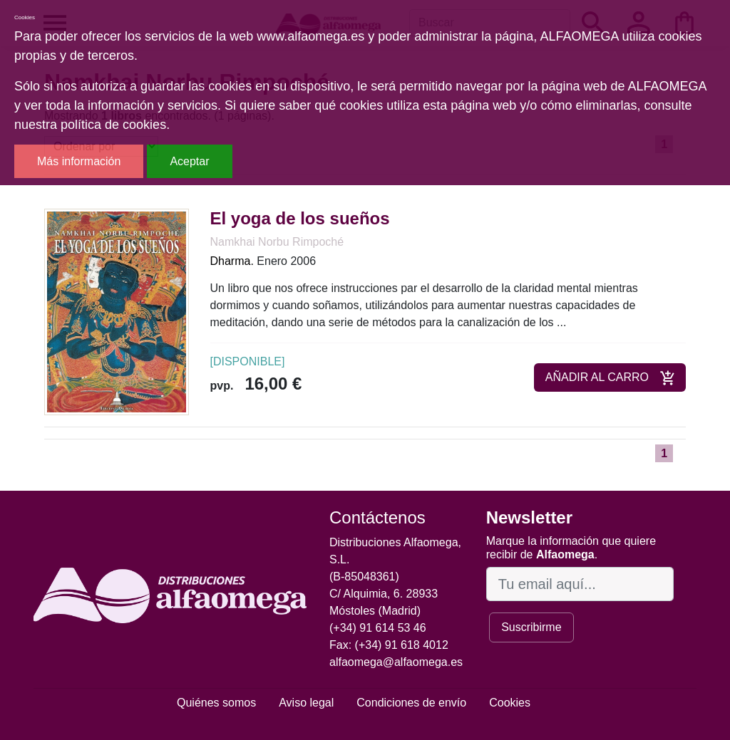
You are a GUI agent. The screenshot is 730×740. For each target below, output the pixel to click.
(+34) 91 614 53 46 (377, 628)
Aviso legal (306, 703)
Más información (78, 161)
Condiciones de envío (411, 703)
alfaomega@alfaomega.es (396, 662)
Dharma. (232, 261)
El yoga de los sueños (300, 218)
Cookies (509, 703)
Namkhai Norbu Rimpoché (277, 242)
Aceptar (189, 161)
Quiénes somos (216, 703)
